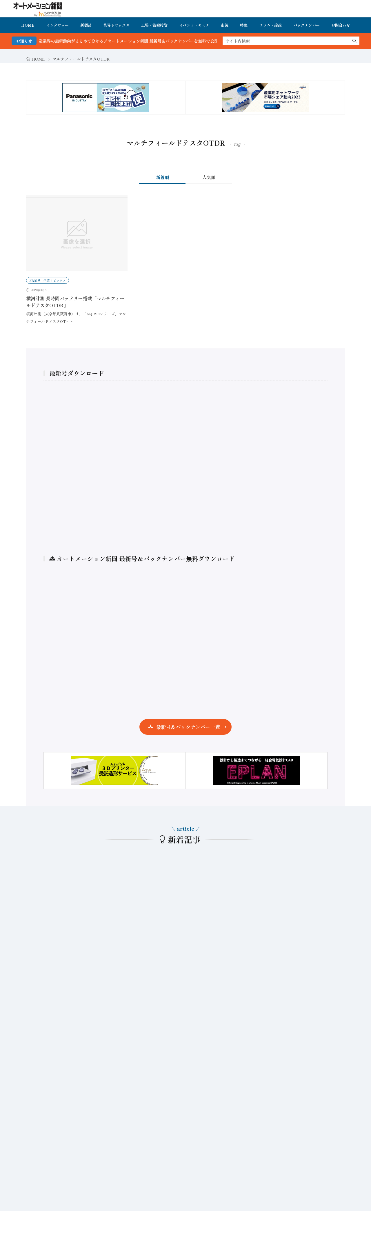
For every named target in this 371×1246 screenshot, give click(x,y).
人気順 (208, 177)
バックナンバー (306, 25)
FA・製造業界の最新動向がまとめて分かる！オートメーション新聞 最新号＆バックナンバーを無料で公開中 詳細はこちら (148, 41)
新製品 (86, 25)
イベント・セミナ (194, 25)
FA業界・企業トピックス (47, 280)
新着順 (162, 177)
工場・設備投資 (154, 25)
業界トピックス (116, 25)
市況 (224, 25)
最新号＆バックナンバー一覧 (188, 726)
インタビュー (57, 25)
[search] (354, 41)
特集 (244, 25)
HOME (27, 25)
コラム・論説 (270, 25)
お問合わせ (340, 25)
